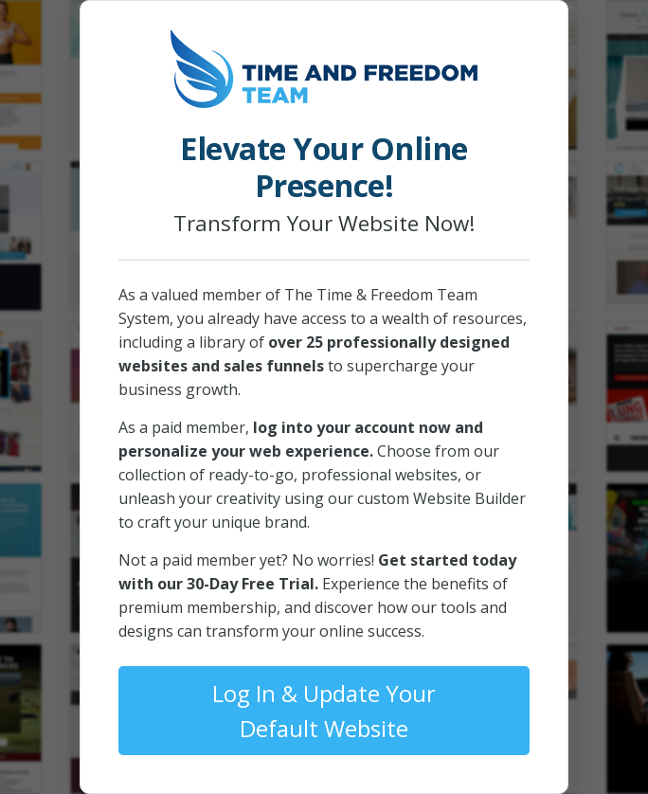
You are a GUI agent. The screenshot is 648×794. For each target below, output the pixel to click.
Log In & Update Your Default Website (324, 710)
